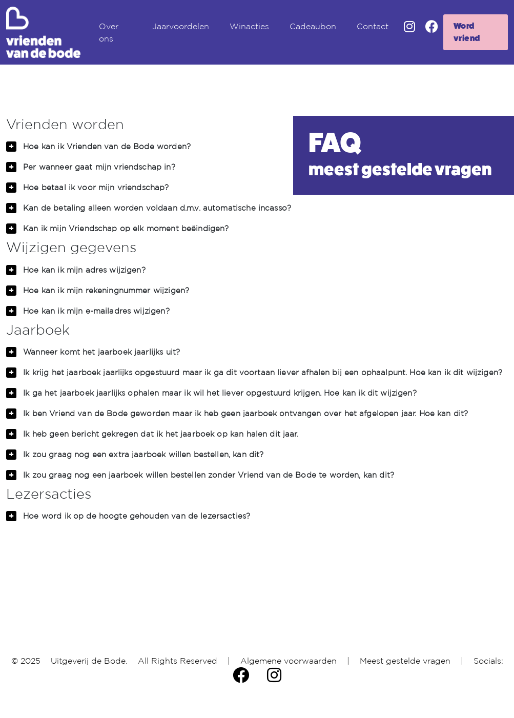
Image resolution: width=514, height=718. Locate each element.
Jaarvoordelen (180, 26)
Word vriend (467, 32)
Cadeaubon (313, 26)
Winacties (249, 26)
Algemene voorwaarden (288, 660)
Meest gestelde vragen (405, 660)
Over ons (108, 32)
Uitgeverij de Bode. (89, 660)
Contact (372, 26)
